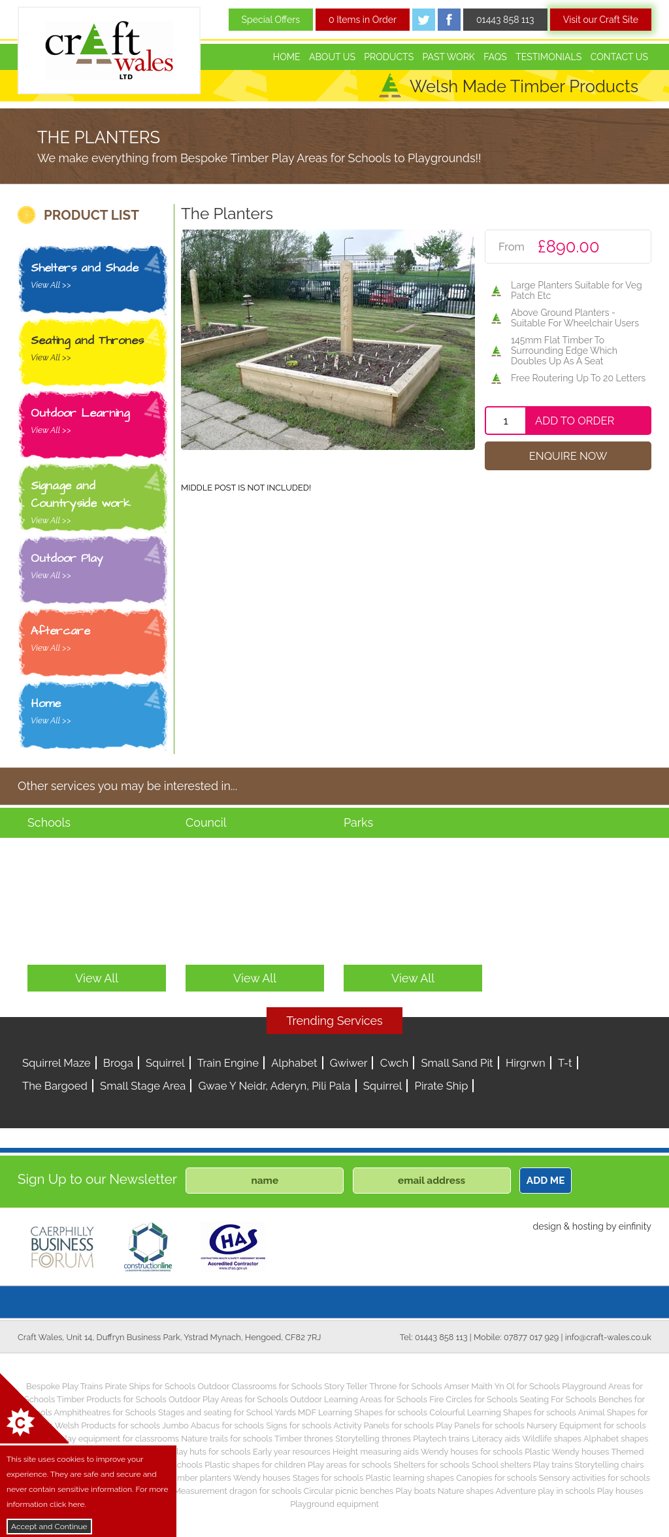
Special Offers (271, 19)
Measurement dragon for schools (238, 1491)
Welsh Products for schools (107, 1425)
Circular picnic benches (349, 1491)
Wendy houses (262, 1478)
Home (287, 57)
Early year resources (292, 1452)
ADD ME (546, 1180)
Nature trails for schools (226, 1438)
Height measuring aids (376, 1452)
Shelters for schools (431, 1465)
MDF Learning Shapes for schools (362, 1412)
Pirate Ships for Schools (150, 1386)
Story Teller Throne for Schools (383, 1386)
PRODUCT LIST (91, 215)
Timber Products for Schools (112, 1399)
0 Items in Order (363, 19)
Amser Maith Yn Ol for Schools (502, 1386)
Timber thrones (303, 1438)
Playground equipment (334, 1504)
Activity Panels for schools (383, 1425)
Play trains (552, 1465)
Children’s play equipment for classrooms (100, 1438)
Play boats (416, 1491)
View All (96, 978)
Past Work (449, 57)
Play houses (620, 1491)
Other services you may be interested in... (127, 786)
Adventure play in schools (545, 1491)
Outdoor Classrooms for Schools (259, 1386)
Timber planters (201, 1478)
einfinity (635, 1226)
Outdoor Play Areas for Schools (228, 1399)
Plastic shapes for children (255, 1465)
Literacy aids (496, 1438)
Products (389, 57)
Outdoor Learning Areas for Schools (358, 1399)
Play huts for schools (211, 1452)
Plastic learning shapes (410, 1478)
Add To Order (574, 420)
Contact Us (619, 57)
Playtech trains (441, 1438)
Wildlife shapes (551, 1438)
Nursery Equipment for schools (586, 1425)
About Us (332, 57)
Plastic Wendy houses (567, 1452)
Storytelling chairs (609, 1465)
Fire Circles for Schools (473, 1399)
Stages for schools (328, 1478)
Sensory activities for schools (594, 1478)
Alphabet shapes (616, 1438)
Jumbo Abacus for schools (213, 1425)
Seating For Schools (557, 1399)
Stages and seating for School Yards (227, 1412)
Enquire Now (568, 455)
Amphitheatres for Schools (105, 1412)
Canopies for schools (496, 1478)
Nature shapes (466, 1491)
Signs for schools (298, 1425)
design (546, 1226)
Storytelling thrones (373, 1438)
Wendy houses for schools (472, 1452)
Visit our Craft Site (600, 19)
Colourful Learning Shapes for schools (502, 1412)
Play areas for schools (349, 1465)
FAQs (495, 57)
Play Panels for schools (480, 1425)
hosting (588, 1226)
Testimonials (548, 57)
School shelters (501, 1465)
